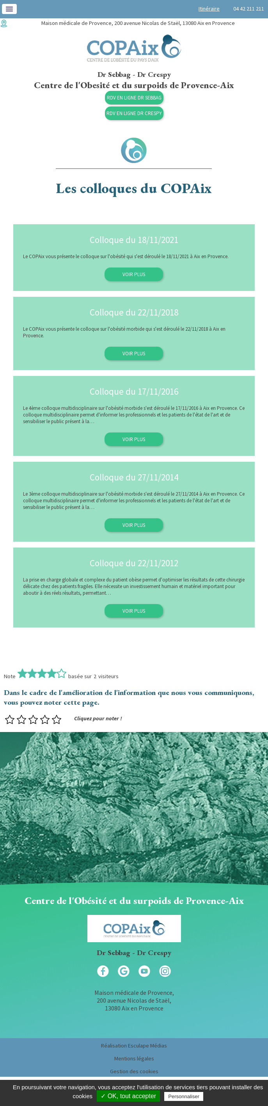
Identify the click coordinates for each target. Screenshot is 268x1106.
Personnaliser (183, 1096)
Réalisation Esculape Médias (134, 1045)
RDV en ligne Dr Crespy (134, 113)
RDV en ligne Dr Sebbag (134, 97)
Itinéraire (209, 8)
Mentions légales (134, 1058)
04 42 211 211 (248, 8)
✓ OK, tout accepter (128, 1096)
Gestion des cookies (134, 1071)
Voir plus (133, 274)
